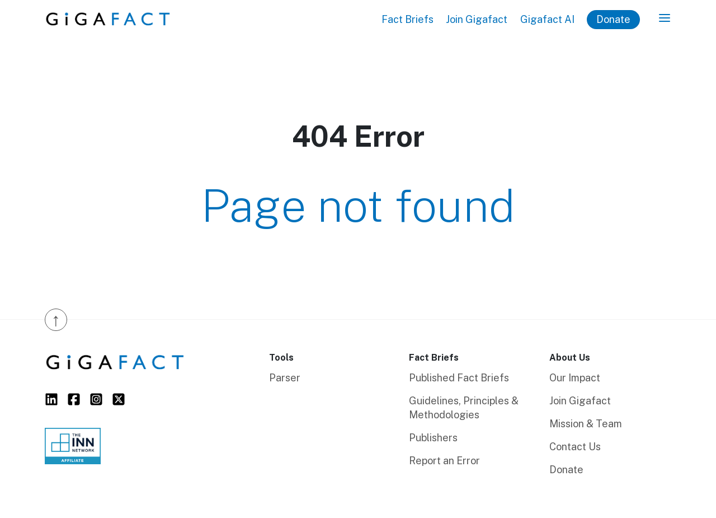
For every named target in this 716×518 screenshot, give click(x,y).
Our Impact (574, 378)
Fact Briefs (407, 19)
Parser (284, 378)
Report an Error (444, 460)
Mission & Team (585, 424)
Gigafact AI (547, 19)
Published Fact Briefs (459, 378)
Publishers (433, 438)
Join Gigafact (476, 19)
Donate (613, 19)
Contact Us (575, 446)
